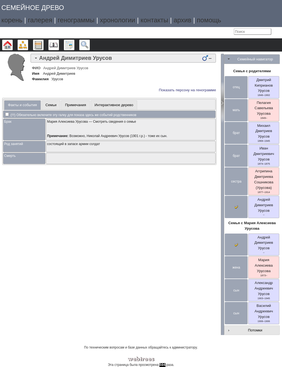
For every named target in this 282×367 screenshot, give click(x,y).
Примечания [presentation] (75, 105)
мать (236, 110)
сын (236, 290)
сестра (236, 181)
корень (12, 20)
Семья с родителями (252, 71)
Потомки (255, 330)
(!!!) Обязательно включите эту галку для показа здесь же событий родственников (70, 115)
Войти (228, 32)
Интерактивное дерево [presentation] (113, 105)
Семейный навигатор (255, 59)
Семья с (252, 226)
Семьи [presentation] (50, 105)
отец (236, 87)
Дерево (12, 45)
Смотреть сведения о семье (114, 122)
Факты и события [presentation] (22, 105)
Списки (43, 45)
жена (236, 267)
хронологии (117, 20)
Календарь (58, 45)
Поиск (89, 45)
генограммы (76, 20)
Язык (217, 32)
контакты (154, 20)
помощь (209, 20)
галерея (40, 20)
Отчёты (74, 45)
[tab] (123, 58)
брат (236, 133)
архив (182, 20)
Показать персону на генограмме (187, 90)
